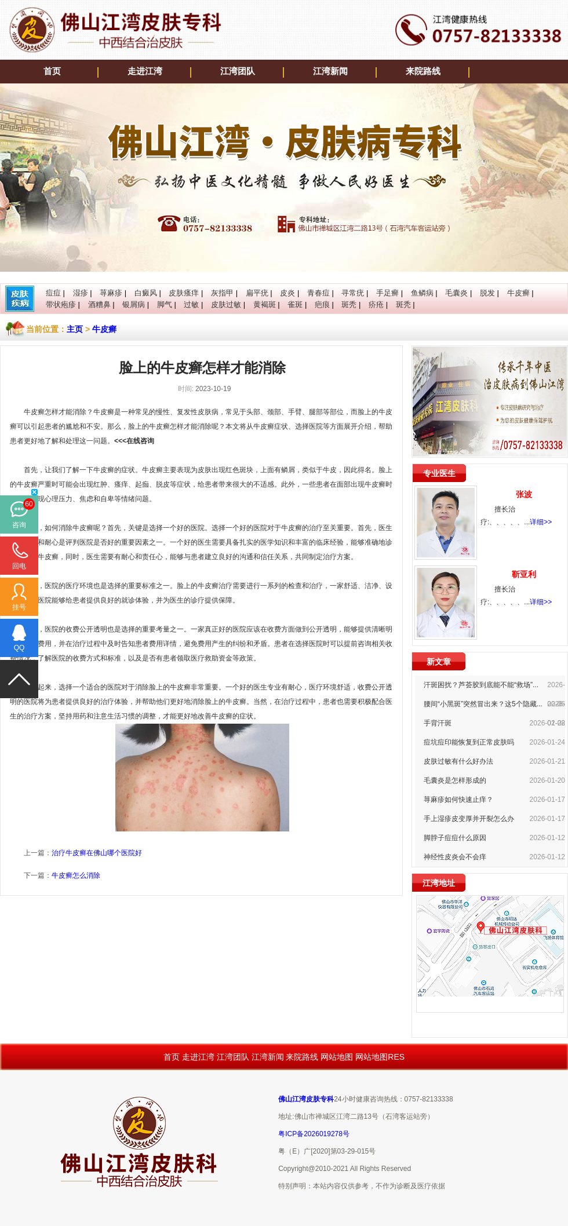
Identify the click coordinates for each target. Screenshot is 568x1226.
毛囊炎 (456, 293)
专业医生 (439, 473)
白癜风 (145, 293)
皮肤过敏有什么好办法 (458, 761)
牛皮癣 (518, 293)
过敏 (191, 304)
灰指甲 (222, 293)
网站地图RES (380, 1056)
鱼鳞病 (422, 293)
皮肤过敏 (226, 304)
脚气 (164, 304)
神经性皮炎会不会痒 (455, 857)
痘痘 (53, 293)
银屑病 (133, 304)
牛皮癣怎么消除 (76, 875)
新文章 (439, 661)
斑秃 (348, 304)
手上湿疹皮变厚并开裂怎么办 (469, 819)
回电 (19, 566)
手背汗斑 (438, 723)
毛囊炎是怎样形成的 (455, 780)
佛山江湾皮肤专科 (306, 1099)
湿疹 (80, 293)
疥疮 (376, 304)
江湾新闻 (330, 71)
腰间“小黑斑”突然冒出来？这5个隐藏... (483, 704)
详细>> (541, 522)
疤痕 (322, 304)
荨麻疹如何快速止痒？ (458, 800)
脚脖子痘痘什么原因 (455, 838)
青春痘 (318, 293)
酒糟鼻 (99, 304)
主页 (75, 329)
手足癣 (387, 293)
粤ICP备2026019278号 (313, 1134)
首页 (52, 71)
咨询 (19, 525)
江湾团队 (237, 71)
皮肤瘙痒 (184, 293)
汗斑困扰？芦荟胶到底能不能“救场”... (481, 685)
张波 (524, 494)
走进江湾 (145, 71)
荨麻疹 (111, 293)
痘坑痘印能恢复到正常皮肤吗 (469, 742)
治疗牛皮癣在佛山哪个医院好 (97, 853)
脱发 (487, 293)
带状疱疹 (61, 304)
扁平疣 (257, 293)
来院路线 (423, 71)
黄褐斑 (264, 304)
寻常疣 (352, 293)
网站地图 (337, 1056)
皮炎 (287, 293)
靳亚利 (524, 574)
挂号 (19, 607)
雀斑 (295, 304)
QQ (19, 648)
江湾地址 (439, 883)
